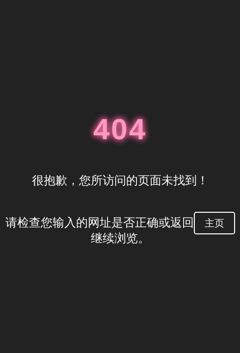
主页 (214, 223)
